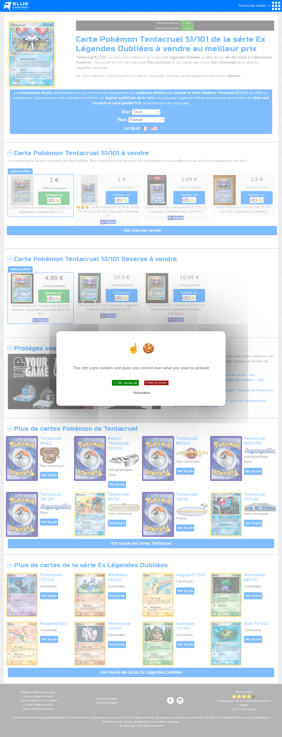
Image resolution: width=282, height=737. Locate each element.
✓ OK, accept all (125, 383)
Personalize (142, 392)
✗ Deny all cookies (156, 382)
